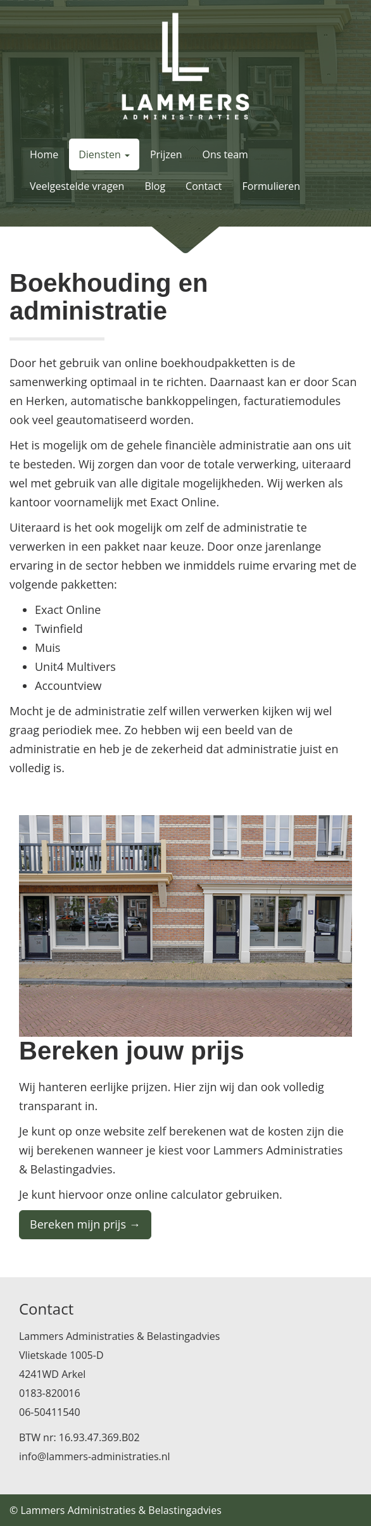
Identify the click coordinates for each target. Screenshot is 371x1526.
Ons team (225, 154)
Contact (204, 186)
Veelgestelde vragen (77, 186)
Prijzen (166, 154)
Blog (154, 186)
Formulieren (271, 186)
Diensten (104, 154)
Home (44, 154)
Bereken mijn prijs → (85, 1224)
